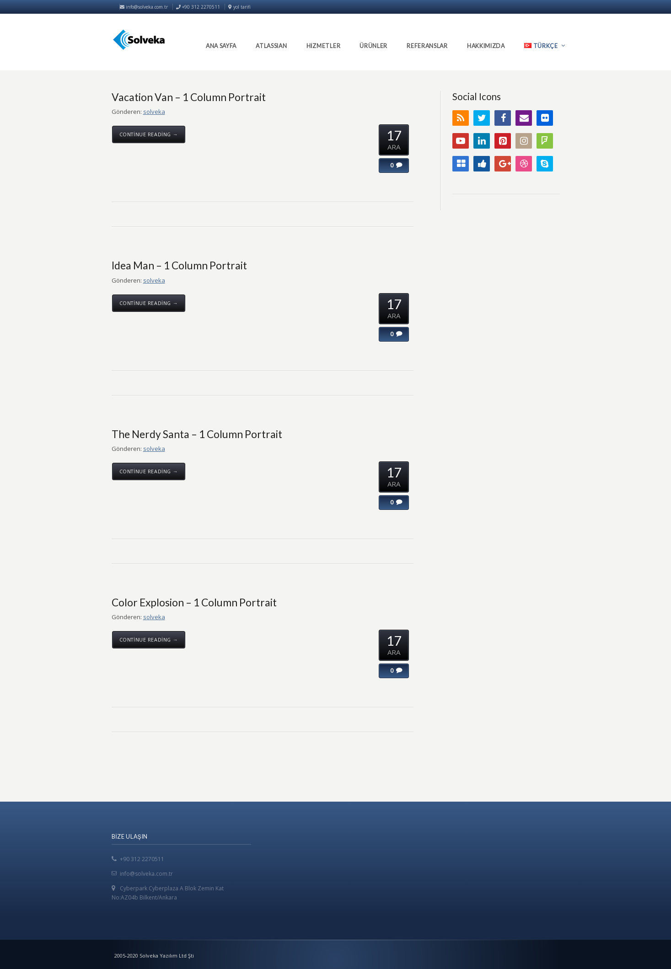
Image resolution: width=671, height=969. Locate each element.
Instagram (523, 141)
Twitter (481, 118)
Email (523, 118)
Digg (481, 163)
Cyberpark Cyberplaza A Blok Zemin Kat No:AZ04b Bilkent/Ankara (168, 892)
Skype (545, 163)
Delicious (460, 163)
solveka (154, 111)
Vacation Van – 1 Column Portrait (189, 97)
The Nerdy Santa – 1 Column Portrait (197, 434)
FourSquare (545, 141)
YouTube (460, 141)
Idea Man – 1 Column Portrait (179, 265)
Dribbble (523, 163)
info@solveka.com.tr (144, 7)
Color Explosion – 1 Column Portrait (194, 602)
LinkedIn (481, 141)
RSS (460, 118)
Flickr (545, 118)
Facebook (502, 118)
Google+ (502, 163)
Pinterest (502, 141)
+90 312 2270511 (142, 859)
